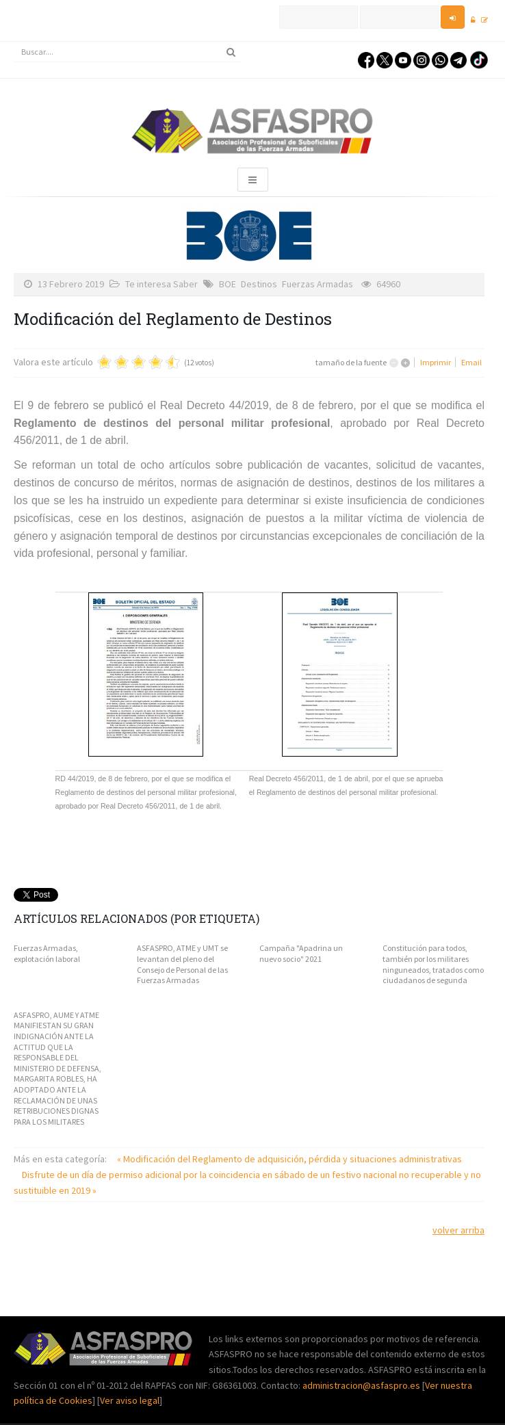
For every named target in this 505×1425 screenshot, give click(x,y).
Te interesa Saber (161, 284)
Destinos (259, 284)
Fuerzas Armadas (317, 284)
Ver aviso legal (129, 1400)
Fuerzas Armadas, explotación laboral (47, 953)
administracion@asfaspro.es (362, 1385)
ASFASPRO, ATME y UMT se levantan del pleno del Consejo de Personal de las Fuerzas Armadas (182, 964)
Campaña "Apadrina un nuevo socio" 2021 (301, 953)
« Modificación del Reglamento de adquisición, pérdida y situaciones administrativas (289, 1159)
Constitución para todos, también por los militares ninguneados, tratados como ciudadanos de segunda (433, 964)
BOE (227, 284)
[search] (128, 52)
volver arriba (458, 1230)
